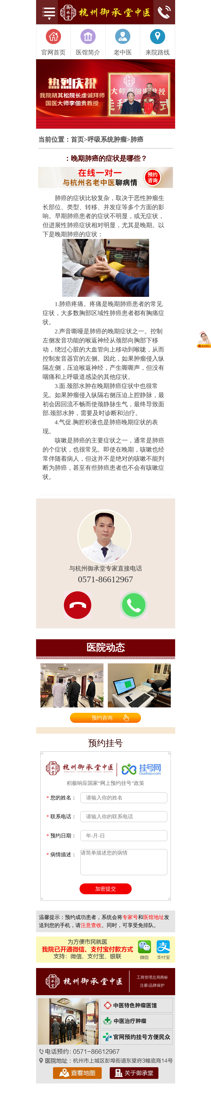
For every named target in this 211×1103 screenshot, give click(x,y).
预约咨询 (102, 718)
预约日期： (61, 835)
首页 (77, 139)
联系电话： (61, 816)
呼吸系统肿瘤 (107, 139)
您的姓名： (61, 797)
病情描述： (61, 854)
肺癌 (136, 139)
